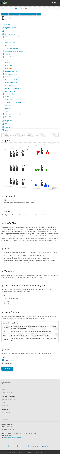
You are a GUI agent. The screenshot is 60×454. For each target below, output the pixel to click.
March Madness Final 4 (10, 71)
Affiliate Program (7, 392)
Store (3, 386)
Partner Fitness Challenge (11, 80)
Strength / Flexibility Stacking (12, 102)
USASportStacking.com (8, 399)
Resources (6, 130)
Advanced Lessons (9, 31)
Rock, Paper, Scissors (10, 82)
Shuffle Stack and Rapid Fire (12, 88)
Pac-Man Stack (8, 77)
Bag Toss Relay (8, 45)
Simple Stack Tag (9, 91)
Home (3, 8)
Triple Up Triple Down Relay (12, 114)
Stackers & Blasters (9, 100)
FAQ (4, 124)
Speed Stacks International (37, 446)
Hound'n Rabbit (8, 57)
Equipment (4, 14)
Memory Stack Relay (10, 74)
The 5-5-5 (6, 111)
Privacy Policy (38, 452)
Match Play (5, 406)
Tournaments (6, 419)
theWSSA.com (6, 413)
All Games (8, 363)
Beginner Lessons (9, 28)
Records (4, 416)
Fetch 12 (6, 54)
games (16, 8)
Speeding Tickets (9, 94)
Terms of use (28, 452)
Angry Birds (7, 40)
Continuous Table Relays (11, 48)
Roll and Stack (8, 85)
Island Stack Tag (8, 65)
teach (9, 8)
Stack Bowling (8, 97)
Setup (11, 14)
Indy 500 (6, 62)
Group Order (7, 127)
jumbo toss (24, 8)
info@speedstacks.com (13, 438)
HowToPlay (17, 14)
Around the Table (9, 42)
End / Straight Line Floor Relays (13, 51)
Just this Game (10, 360)
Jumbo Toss (7, 68)
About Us (4, 389)
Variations (29, 14)
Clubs (3, 402)
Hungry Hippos (8, 60)
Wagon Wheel (8, 117)
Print (39, 14)
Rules (23, 14)
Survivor (6, 105)
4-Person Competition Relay (12, 37)
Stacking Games (8, 34)
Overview (6, 24)
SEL (35, 14)
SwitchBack (7, 108)
